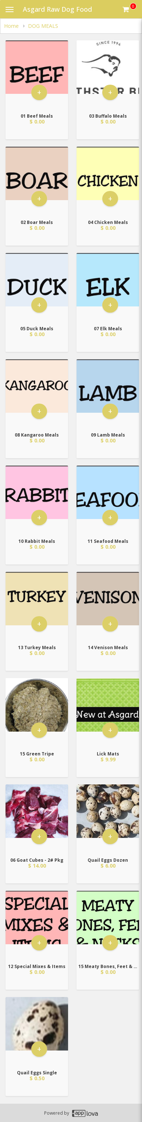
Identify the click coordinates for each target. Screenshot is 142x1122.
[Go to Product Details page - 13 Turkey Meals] (37, 606)
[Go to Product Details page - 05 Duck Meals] (37, 287)
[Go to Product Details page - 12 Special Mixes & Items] (37, 925)
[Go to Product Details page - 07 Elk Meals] (108, 287)
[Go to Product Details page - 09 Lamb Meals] (108, 393)
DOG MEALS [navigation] (43, 25)
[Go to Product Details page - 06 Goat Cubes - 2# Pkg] (37, 819)
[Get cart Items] (129, 9)
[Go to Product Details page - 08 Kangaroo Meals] (37, 393)
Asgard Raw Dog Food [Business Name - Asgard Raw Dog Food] (57, 9)
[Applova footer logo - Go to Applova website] (85, 1113)
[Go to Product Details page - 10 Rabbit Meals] (37, 500)
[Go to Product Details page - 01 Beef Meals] (37, 75)
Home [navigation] (12, 25)
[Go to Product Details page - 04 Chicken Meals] (108, 181)
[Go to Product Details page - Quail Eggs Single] (37, 1031)
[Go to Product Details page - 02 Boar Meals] (37, 181)
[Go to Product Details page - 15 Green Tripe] (37, 712)
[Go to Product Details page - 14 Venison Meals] (108, 606)
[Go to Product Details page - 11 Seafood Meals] (108, 500)
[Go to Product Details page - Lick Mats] (108, 712)
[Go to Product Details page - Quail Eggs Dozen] (108, 819)
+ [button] (39, 93)
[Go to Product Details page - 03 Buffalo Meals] (108, 75)
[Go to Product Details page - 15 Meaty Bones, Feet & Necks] (108, 925)
